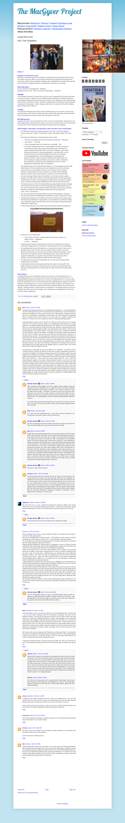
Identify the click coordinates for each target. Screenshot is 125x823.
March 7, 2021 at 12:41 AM (40, 654)
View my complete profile (89, 235)
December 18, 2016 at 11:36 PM (35, 696)
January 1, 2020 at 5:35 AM (32, 744)
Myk (23, 744)
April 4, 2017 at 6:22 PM (35, 728)
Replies (26, 380)
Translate (93, 134)
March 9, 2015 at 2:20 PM (47, 518)
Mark (23, 307)
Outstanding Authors (62, 29)
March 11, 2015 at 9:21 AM (31, 531)
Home (47, 789)
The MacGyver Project (49, 11)
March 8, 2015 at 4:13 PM (38, 411)
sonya (24, 696)
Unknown (30, 473)
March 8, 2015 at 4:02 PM (47, 383)
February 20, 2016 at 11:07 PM (34, 610)
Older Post (72, 789)
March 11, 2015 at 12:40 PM (48, 592)
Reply (24, 376)
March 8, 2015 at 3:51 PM (33, 307)
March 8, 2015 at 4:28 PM (47, 465)
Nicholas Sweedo (32, 383)
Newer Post (21, 789)
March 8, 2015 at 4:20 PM (38, 431)
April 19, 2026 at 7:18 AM (40, 677)
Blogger (66, 803)
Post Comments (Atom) (31, 792)
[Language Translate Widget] (92, 132)
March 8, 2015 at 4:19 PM (47, 421)
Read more (91, 172)
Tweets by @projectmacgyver (90, 225)
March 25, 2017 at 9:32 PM (37, 715)
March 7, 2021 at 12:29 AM (40, 473)
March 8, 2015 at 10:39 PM (38, 502)
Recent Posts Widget (86, 217)
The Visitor (31, 188)
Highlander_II (26, 502)
